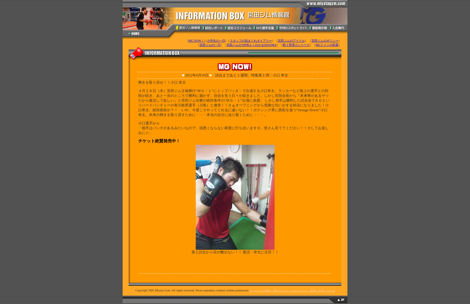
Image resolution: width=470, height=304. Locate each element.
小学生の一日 (216, 40)
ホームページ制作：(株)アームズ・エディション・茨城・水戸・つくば (292, 290)
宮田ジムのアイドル (291, 40)
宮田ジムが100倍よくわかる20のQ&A (252, 44)
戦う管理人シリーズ (296, 44)
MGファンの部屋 (327, 44)
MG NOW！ (196, 40)
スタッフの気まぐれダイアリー (251, 40)
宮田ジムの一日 (210, 44)
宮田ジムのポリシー (324, 40)
